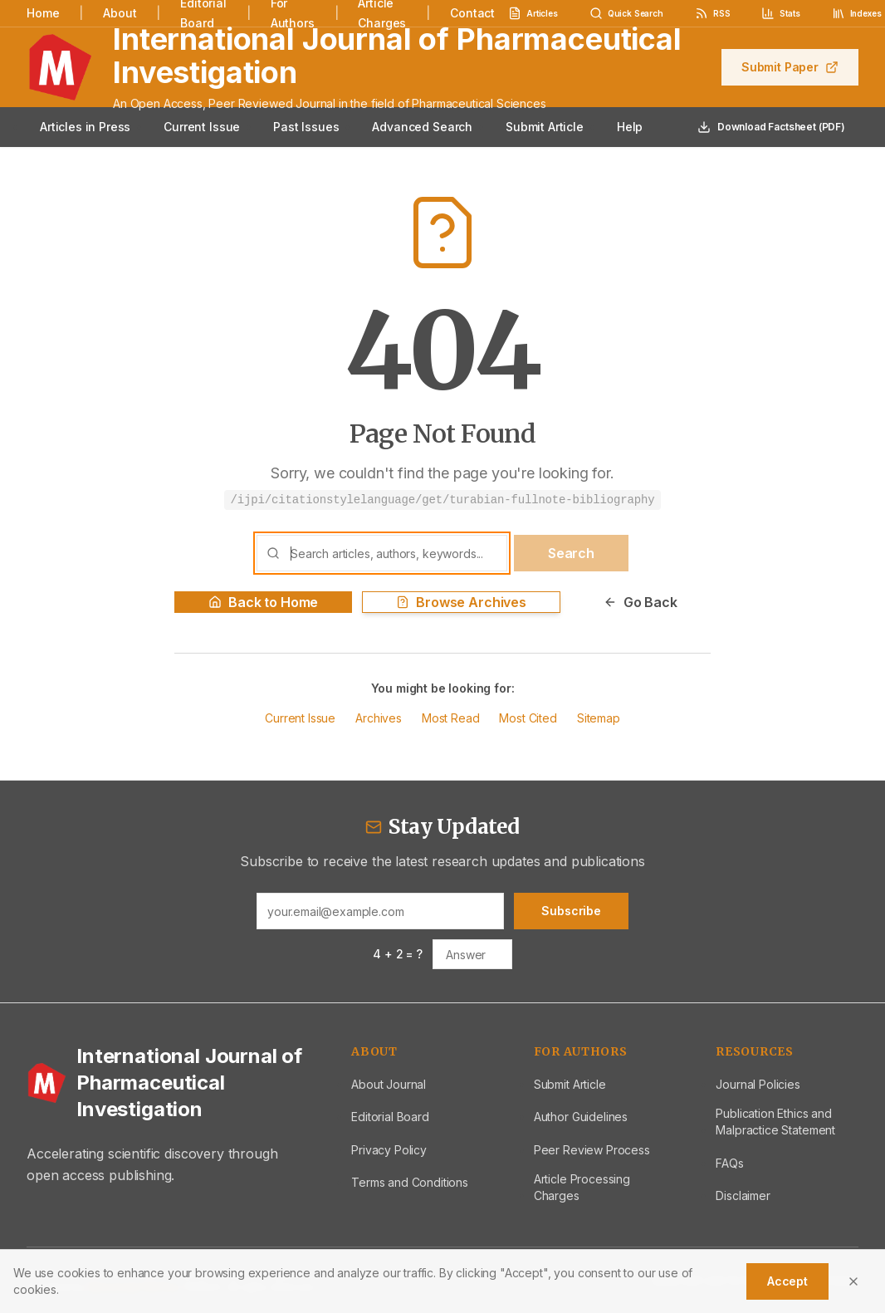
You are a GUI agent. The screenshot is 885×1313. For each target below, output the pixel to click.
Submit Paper (790, 67)
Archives (378, 718)
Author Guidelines (581, 1117)
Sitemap (598, 718)
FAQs (729, 1163)
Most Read (451, 718)
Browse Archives (461, 602)
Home (43, 13)
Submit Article (545, 127)
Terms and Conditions (409, 1182)
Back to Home (263, 602)
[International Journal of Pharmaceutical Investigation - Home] (169, 1083)
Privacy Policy (389, 1150)
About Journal (388, 1084)
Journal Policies (757, 1084)
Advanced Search (422, 127)
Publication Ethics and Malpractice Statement (775, 1121)
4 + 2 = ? (398, 954)
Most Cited (527, 718)
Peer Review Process (592, 1150)
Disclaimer (743, 1195)
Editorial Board (390, 1117)
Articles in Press (85, 127)
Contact (472, 13)
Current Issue (202, 127)
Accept (787, 1281)
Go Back (640, 602)
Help (630, 127)
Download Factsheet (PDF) (771, 127)
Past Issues (306, 127)
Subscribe (571, 911)
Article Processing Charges (582, 1187)
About (119, 13)
